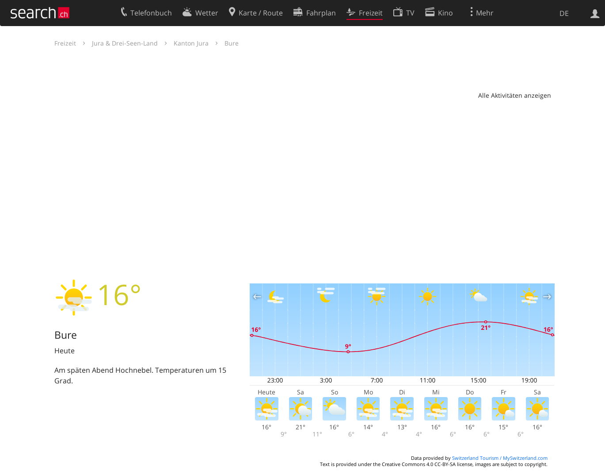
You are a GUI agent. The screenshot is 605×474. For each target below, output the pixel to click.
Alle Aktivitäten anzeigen (514, 95)
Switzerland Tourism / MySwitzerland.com (500, 458)
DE (564, 13)
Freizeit (65, 43)
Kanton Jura (191, 43)
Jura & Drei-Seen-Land (125, 43)
